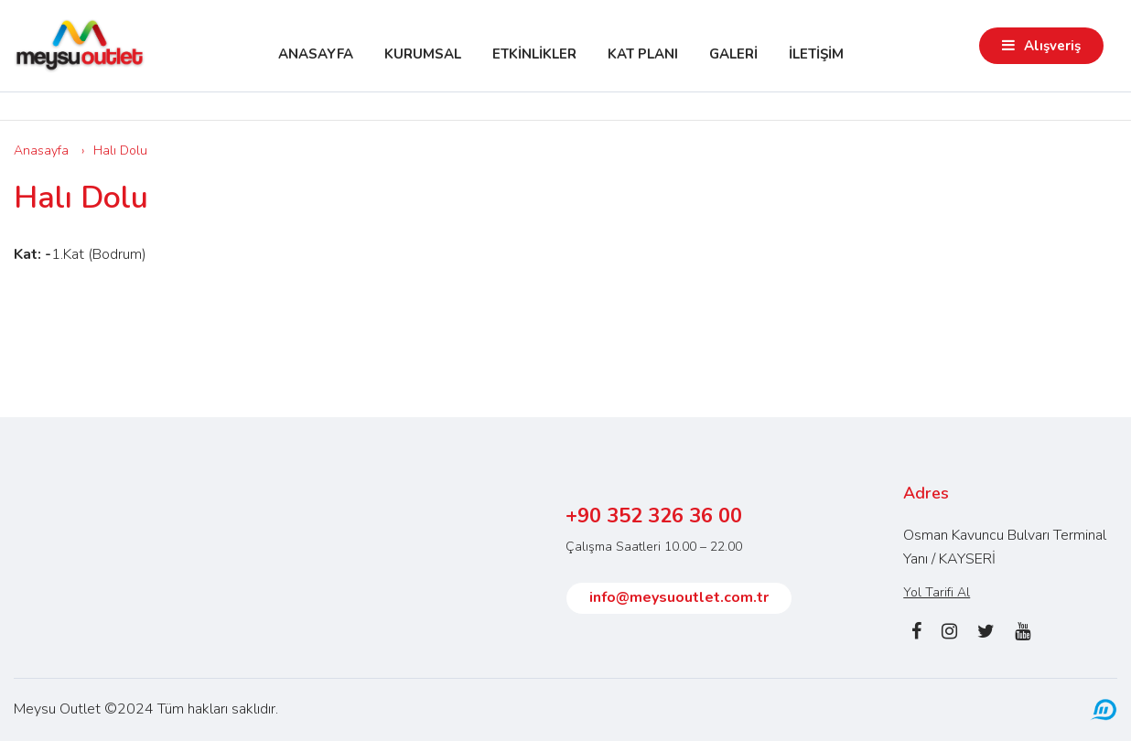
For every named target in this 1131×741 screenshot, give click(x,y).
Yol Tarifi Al (936, 592)
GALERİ (733, 54)
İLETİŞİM (816, 54)
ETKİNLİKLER (534, 54)
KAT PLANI (643, 54)
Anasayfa (41, 150)
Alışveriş (1052, 46)
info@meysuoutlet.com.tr (679, 597)
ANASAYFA (315, 54)
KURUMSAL (422, 54)
